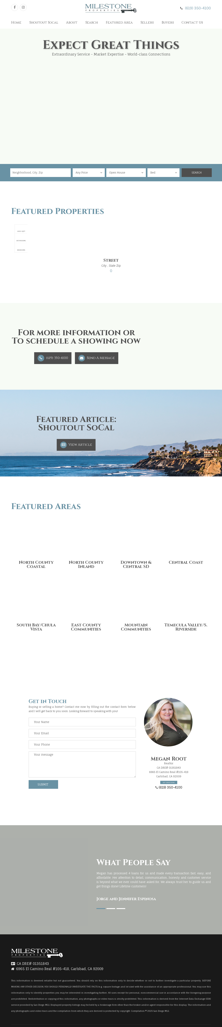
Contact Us (192, 22)
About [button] (71, 22)
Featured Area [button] (119, 22)
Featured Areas (46, 506)
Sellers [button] (147, 22)
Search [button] (91, 22)
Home (16, 22)
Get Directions (169, 782)
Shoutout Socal (43, 22)
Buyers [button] (168, 22)
